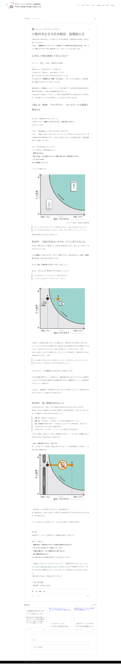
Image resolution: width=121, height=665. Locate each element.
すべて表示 (94, 604)
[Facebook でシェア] (32, 591)
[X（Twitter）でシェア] (36, 591)
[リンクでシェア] (44, 591)
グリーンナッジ (36, 18)
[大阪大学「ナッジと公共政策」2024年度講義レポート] (85, 614)
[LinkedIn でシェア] (40, 591)
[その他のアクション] (88, 29)
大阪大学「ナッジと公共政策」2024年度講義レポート (85, 625)
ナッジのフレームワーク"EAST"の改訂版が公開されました (60, 625)
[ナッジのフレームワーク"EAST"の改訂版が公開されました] (60, 614)
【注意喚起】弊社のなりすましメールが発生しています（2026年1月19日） (35, 612)
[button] (95, 18)
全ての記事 (27, 18)
